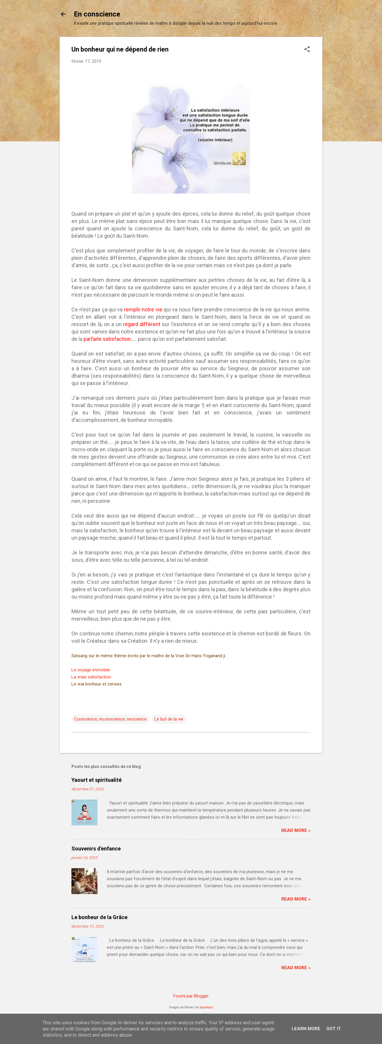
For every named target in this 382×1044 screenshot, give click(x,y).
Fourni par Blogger (191, 996)
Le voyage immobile (90, 670)
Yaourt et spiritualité (96, 780)
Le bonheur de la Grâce (99, 917)
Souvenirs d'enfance (96, 848)
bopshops (206, 1007)
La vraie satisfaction (91, 677)
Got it (333, 1028)
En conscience (97, 14)
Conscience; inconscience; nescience (110, 719)
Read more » (296, 830)
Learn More (306, 1028)
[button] (307, 50)
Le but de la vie (168, 719)
